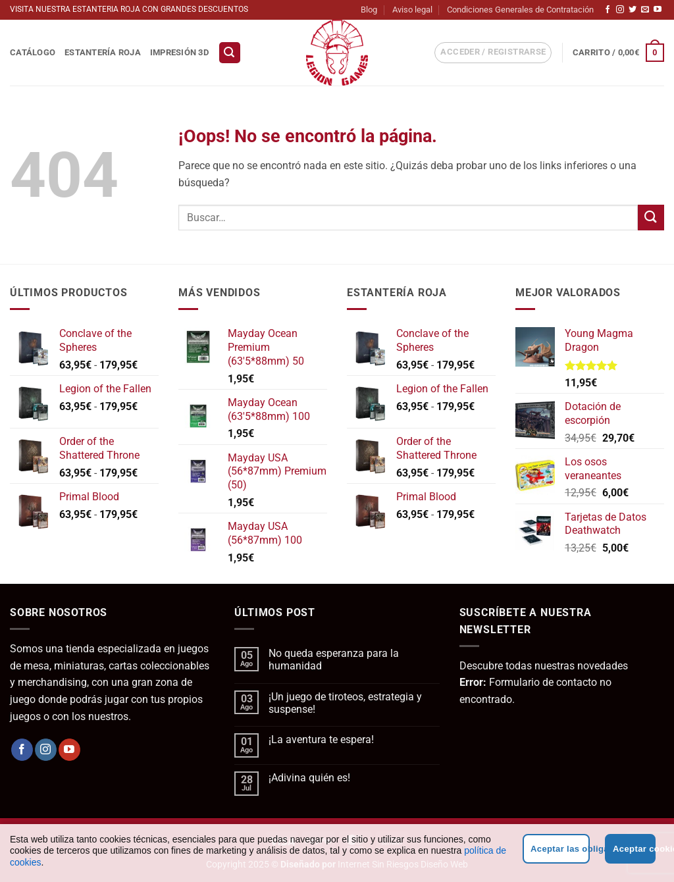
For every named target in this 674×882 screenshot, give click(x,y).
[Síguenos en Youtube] (657, 9)
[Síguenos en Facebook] (607, 9)
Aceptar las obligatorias (560, 849)
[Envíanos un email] (645, 9)
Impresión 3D (179, 52)
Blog (369, 9)
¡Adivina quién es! (309, 777)
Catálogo (32, 52)
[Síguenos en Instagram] (620, 9)
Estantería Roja (103, 52)
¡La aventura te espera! (321, 739)
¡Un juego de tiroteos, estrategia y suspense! (345, 702)
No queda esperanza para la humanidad (334, 659)
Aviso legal (412, 9)
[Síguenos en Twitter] (632, 9)
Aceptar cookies (634, 849)
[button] (229, 53)
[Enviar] (651, 217)
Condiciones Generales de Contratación (520, 9)
